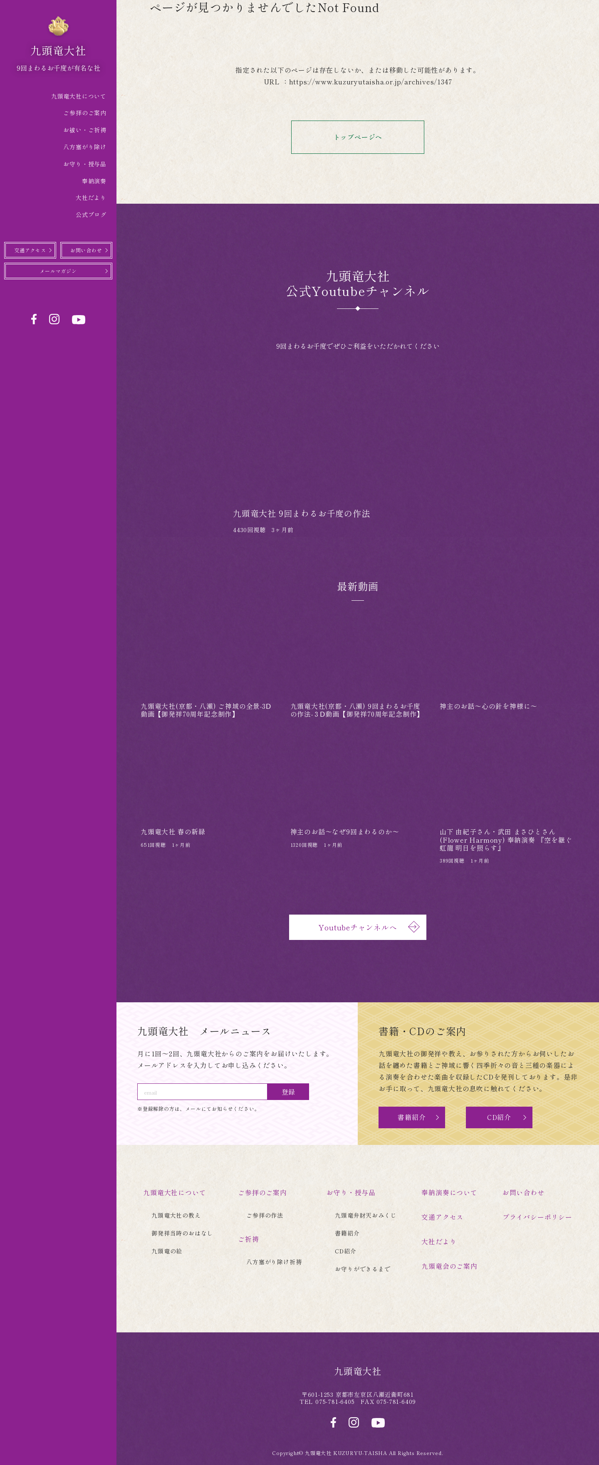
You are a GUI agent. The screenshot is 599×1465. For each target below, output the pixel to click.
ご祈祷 (248, 1238)
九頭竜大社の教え (175, 1215)
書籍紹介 (412, 1117)
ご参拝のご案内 (84, 113)
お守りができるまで (362, 1268)
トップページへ (375, 138)
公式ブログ (91, 214)
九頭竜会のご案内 (449, 1265)
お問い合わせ (86, 250)
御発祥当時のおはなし (182, 1232)
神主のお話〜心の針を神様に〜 (488, 706)
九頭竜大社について (78, 96)
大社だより (91, 197)
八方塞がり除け (84, 147)
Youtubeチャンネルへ (368, 927)
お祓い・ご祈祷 (84, 130)
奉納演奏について (449, 1192)
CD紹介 (499, 1117)
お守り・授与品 (84, 164)
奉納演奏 (94, 181)
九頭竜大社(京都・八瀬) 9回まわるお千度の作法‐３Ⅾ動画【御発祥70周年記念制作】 (357, 710)
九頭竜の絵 (166, 1250)
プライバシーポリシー (537, 1216)
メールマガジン (58, 271)
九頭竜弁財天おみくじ (365, 1215)
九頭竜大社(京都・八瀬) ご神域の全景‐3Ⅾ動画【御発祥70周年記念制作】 (206, 710)
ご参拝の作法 (264, 1215)
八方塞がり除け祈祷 (274, 1261)
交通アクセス (30, 250)
